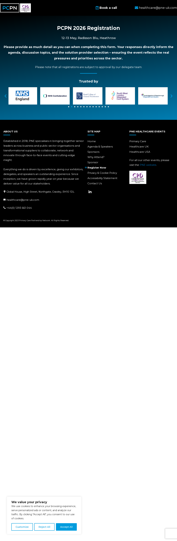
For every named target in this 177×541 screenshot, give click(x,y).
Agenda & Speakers (100, 146)
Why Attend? (95, 157)
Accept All (66, 526)
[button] (5, 96)
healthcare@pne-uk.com (22, 199)
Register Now (96, 167)
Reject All (44, 526)
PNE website (148, 164)
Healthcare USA (139, 151)
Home (91, 141)
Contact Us (94, 183)
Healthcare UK (139, 146)
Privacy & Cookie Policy (102, 172)
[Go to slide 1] (68, 107)
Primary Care (137, 141)
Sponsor (92, 162)
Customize (22, 526)
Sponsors (93, 151)
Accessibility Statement (102, 178)
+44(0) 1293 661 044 (19, 207)
